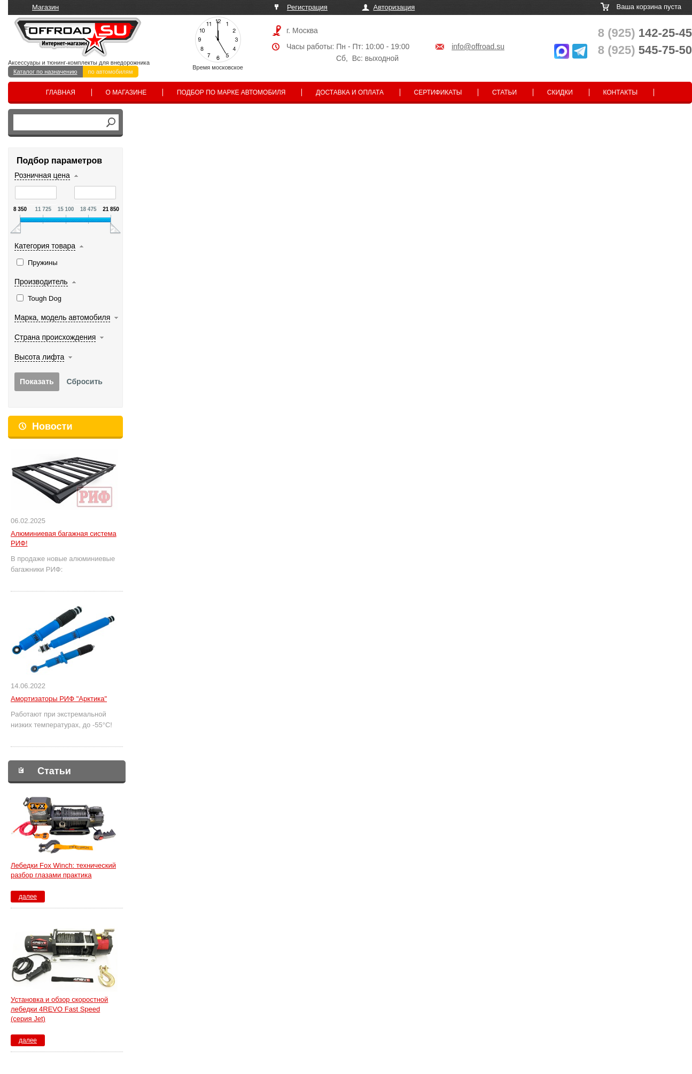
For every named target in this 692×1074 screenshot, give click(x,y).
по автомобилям (110, 71)
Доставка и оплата (350, 92)
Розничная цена (42, 175)
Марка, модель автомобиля (62, 317)
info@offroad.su (478, 46)
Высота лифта (39, 357)
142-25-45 (645, 33)
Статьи (504, 92)
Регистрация (307, 7)
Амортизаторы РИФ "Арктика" (59, 699)
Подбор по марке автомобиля (231, 92)
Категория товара (44, 246)
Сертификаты (438, 92)
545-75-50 (645, 50)
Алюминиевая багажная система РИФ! (63, 538)
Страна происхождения (55, 337)
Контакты (620, 92)
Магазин (45, 7)
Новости (52, 426)
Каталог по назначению (45, 71)
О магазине (126, 92)
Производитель (41, 281)
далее (28, 896)
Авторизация (394, 7)
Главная (60, 92)
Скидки (560, 92)
